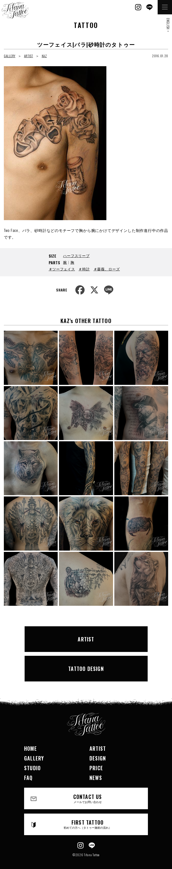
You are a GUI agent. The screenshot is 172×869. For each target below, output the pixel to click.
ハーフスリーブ (76, 255)
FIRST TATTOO (87, 823)
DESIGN (97, 758)
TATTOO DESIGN (86, 668)
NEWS (95, 778)
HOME (30, 748)
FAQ (28, 778)
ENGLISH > (168, 25)
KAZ (44, 55)
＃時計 (84, 268)
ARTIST (28, 55)
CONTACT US (87, 798)
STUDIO (32, 768)
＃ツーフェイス (62, 268)
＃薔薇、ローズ (107, 268)
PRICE (96, 768)
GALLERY (9, 55)
